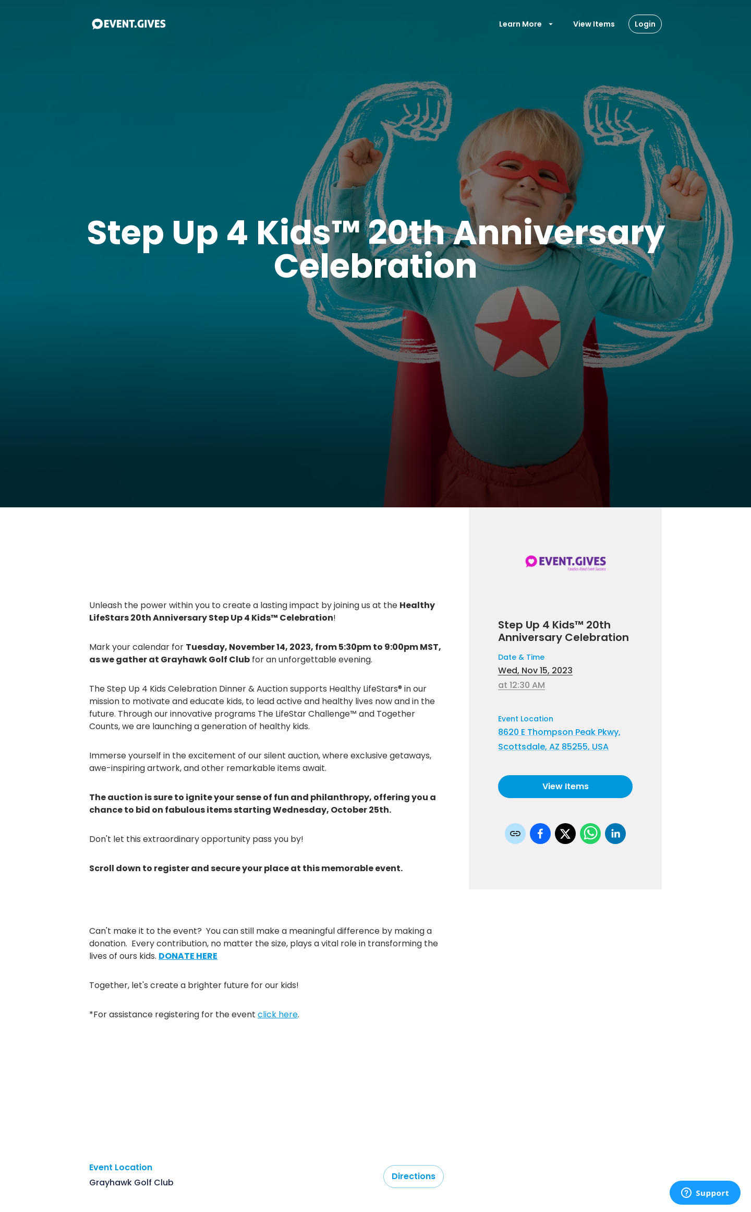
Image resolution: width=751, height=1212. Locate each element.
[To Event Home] (128, 24)
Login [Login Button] (645, 24)
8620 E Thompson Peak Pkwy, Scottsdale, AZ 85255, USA (559, 739)
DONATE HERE (188, 956)
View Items (594, 24)
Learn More (527, 24)
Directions (413, 1176)
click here (278, 1014)
